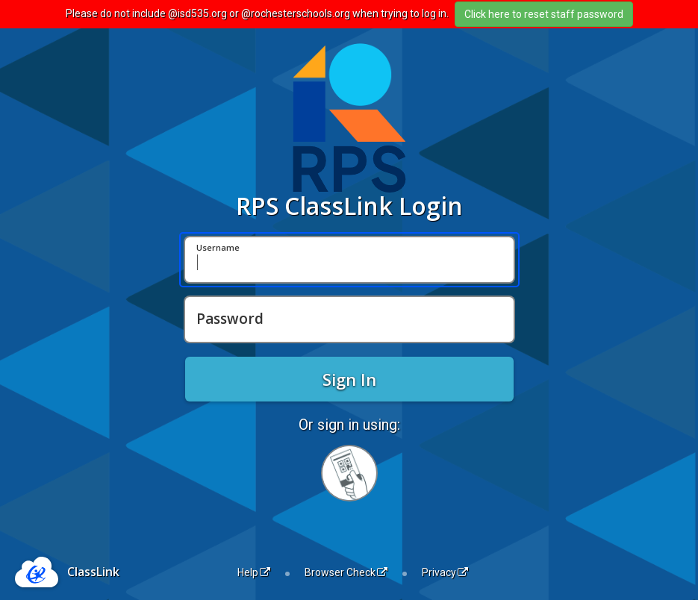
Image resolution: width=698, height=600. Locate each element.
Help (253, 572)
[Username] (349, 259)
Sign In (349, 379)
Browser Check (346, 572)
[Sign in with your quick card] (349, 473)
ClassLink (93, 571)
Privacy (445, 572)
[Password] (349, 319)
